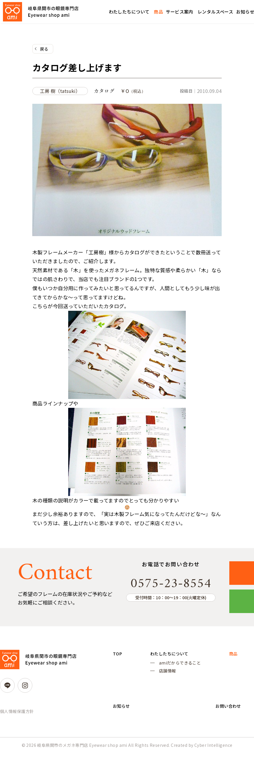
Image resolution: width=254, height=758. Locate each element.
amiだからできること (178, 666)
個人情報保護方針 (17, 713)
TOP (118, 656)
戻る (44, 49)
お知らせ (122, 713)
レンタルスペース (215, 12)
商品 (158, 12)
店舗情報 (165, 674)
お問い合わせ (227, 713)
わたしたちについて (129, 12)
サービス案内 (179, 12)
